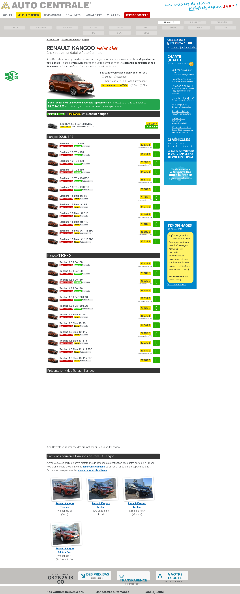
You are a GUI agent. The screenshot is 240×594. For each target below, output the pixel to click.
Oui (135, 85)
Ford (173, 27)
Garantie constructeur (183, 79)
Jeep (199, 27)
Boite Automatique (137, 81)
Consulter (152, 126)
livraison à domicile (94, 466)
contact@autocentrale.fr (184, 47)
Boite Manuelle (113, 81)
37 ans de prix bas (181, 127)
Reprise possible (180, 104)
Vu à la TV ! (114, 15)
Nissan (67, 27)
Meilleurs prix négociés (178, 119)
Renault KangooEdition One (66, 548)
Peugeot (195, 22)
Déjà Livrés (73, 15)
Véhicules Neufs (28, 15)
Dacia (14, 27)
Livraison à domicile (182, 86)
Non (145, 85)
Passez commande (182, 203)
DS (93, 32)
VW (225, 27)
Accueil (7, 15)
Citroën (222, 22)
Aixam (93, 27)
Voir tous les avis (176, 284)
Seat (120, 32)
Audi (120, 27)
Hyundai (41, 27)
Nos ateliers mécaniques (174, 310)
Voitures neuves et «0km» (181, 71)
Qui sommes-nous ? (178, 305)
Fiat (146, 27)
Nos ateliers (94, 15)
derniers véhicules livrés (92, 470)
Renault (169, 22)
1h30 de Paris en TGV (183, 97)
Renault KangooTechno (66, 503)
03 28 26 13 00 (60, 579)
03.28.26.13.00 (56, 106)
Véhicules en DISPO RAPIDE (181, 152)
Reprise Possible (137, 15)
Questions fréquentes (178, 216)
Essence (122, 76)
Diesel (108, 76)
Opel (146, 32)
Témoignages (52, 15)
